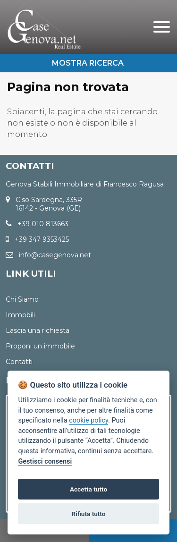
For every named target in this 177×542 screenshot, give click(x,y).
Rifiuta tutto (89, 513)
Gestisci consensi (45, 461)
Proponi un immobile (40, 346)
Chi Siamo (22, 299)
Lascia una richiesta (37, 330)
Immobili (20, 315)
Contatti (19, 361)
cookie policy (88, 420)
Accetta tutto (88, 489)
